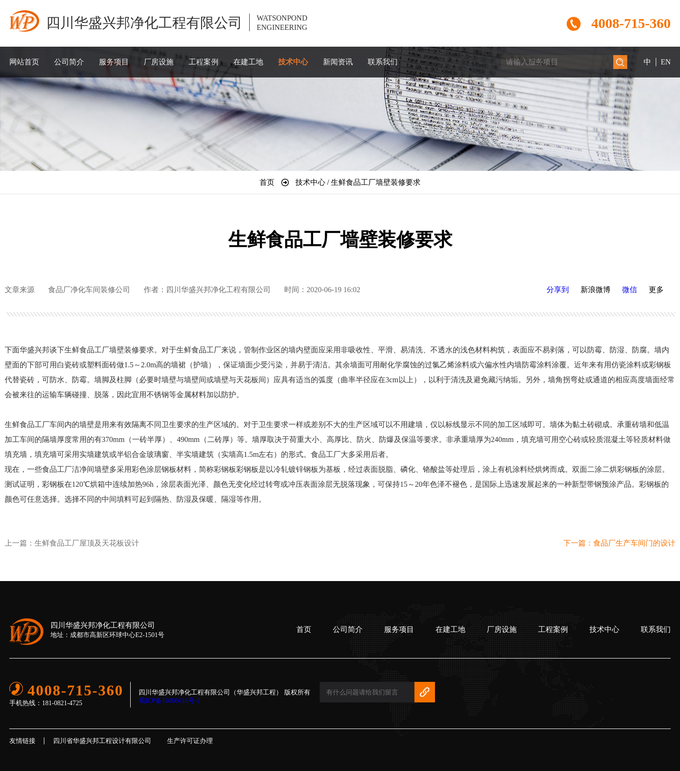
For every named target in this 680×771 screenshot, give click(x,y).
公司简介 (69, 62)
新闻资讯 (338, 62)
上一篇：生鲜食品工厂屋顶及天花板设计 (72, 543)
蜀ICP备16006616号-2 (169, 700)
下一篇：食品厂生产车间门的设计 (619, 543)
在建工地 (248, 62)
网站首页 (24, 62)
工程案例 (203, 62)
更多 (656, 290)
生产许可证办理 (190, 740)
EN (666, 62)
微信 (629, 290)
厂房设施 (159, 62)
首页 (303, 629)
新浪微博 (595, 290)
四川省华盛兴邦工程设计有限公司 (102, 740)
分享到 (558, 290)
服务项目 (114, 62)
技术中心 (293, 62)
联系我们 (383, 62)
